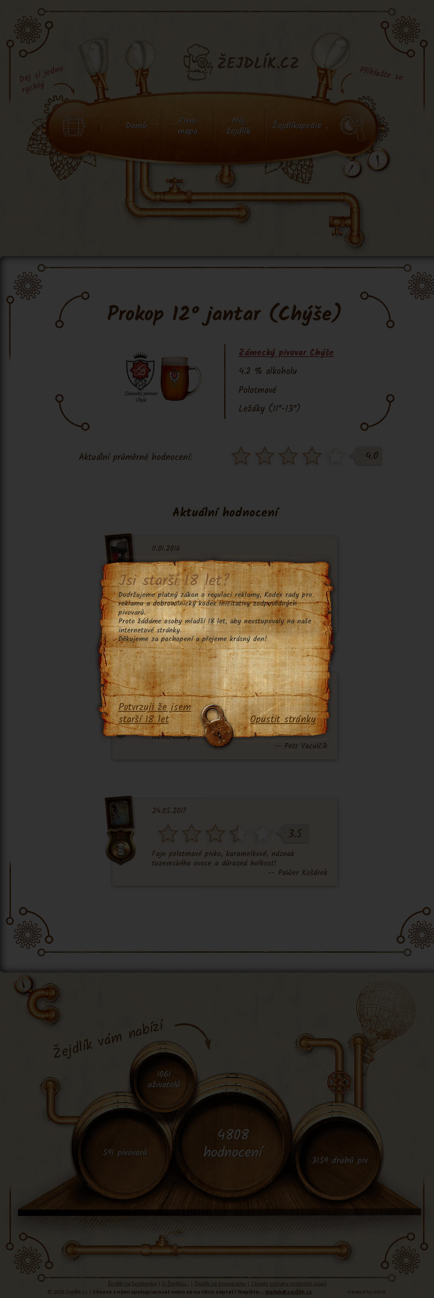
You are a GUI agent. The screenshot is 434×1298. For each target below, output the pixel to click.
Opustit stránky (283, 720)
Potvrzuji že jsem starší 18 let (154, 714)
